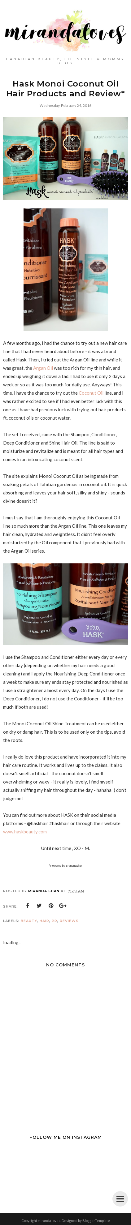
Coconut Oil (90, 393)
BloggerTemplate (96, 1221)
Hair (44, 921)
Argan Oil (43, 368)
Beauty (29, 921)
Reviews (69, 921)
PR (54, 921)
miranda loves (49, 1221)
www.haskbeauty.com (25, 831)
